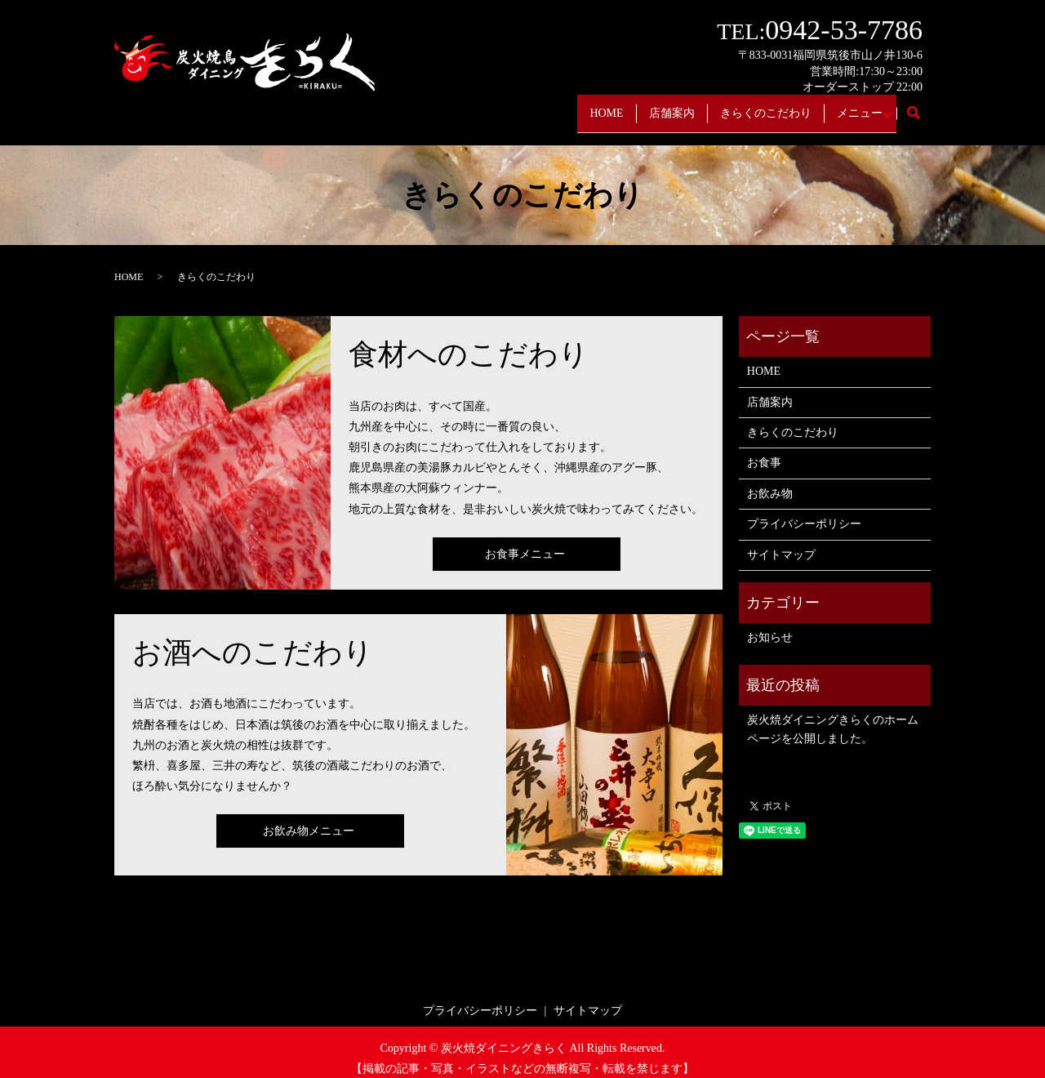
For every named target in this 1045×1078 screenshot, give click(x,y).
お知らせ (770, 625)
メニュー (851, 106)
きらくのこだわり (748, 106)
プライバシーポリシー (804, 512)
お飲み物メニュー (308, 819)
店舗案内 (645, 106)
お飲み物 (770, 481)
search (922, 107)
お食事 (764, 450)
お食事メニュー (525, 541)
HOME (571, 106)
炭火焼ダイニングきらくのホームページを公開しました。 (832, 717)
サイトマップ (781, 542)
